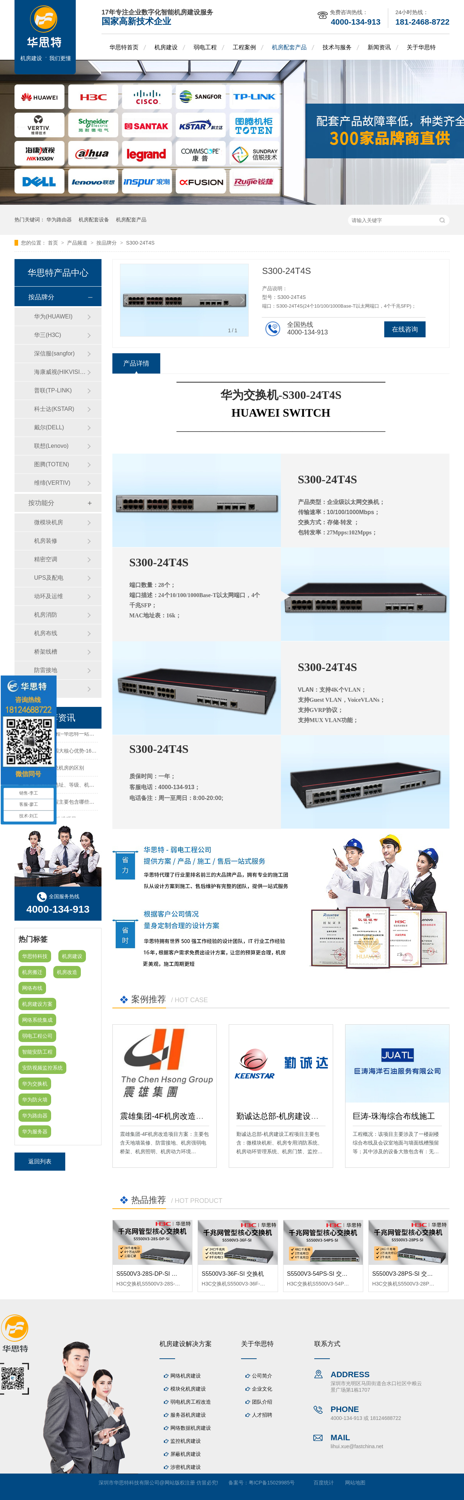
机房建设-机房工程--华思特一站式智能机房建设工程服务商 (84, 735)
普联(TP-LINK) (53, 390)
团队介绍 (262, 1402)
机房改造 (67, 972)
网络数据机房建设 (190, 1428)
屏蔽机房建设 (185, 1454)
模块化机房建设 (188, 1389)
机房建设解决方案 (186, 1343)
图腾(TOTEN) (51, 464)
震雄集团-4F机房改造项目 (166, 1116)
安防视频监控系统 (42, 1068)
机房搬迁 (32, 972)
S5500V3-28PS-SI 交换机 (405, 1274)
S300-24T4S (140, 243)
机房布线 (45, 633)
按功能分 (41, 503)
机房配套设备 (94, 219)
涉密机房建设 (185, 1467)
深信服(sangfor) (54, 353)
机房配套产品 (289, 47)
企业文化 (262, 1389)
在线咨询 (405, 329)
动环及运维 (48, 596)
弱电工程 (205, 47)
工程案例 (244, 47)
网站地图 (355, 1483)
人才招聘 (262, 1415)
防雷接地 (45, 670)
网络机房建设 (185, 1376)
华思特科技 (34, 956)
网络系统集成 (37, 1020)
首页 (53, 243)
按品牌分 (107, 243)
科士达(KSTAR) (54, 409)
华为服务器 (34, 1131)
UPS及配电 (48, 578)
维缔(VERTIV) (52, 483)
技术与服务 (337, 47)
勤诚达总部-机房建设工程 (281, 1116)
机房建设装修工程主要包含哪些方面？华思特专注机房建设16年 (89, 804)
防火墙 (42, 689)
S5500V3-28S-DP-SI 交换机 (152, 1274)
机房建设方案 (37, 1004)
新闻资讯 (379, 47)
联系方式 (327, 1343)
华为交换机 (34, 1084)
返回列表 (39, 1161)
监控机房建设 (185, 1441)
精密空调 (45, 559)
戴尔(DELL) (49, 427)
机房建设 (166, 47)
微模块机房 (48, 522)
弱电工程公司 (37, 1036)
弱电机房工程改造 (190, 1402)
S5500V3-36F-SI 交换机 (233, 1274)
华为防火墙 (34, 1100)
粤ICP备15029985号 (272, 1483)
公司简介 (262, 1376)
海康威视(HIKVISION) (60, 372)
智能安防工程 (37, 1052)
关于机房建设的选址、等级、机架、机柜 (63, 786)
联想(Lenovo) (51, 446)
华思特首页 (123, 47)
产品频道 (78, 243)
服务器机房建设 (188, 1415)
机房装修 (45, 541)
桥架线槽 (45, 652)
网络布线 (32, 988)
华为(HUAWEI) (53, 316)
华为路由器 (59, 219)
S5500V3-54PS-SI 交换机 (320, 1274)
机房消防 (45, 615)
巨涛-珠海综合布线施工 (394, 1116)
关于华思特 (421, 47)
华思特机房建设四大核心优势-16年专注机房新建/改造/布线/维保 (90, 752)
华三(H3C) (47, 335)
